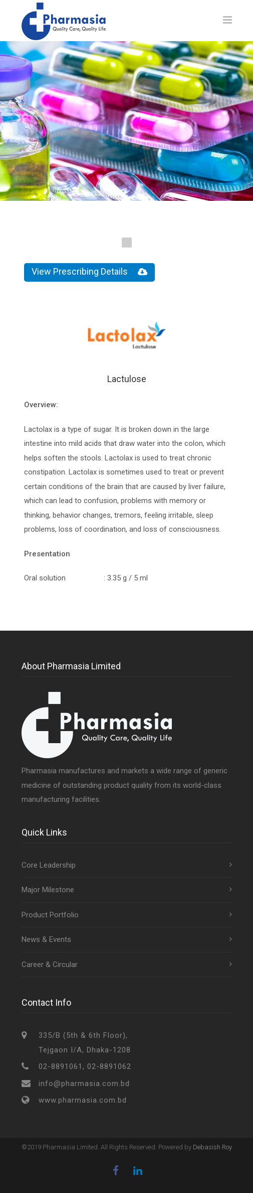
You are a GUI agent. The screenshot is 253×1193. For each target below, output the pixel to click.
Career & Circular (50, 964)
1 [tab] (127, 242)
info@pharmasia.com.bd (84, 1083)
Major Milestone (48, 889)
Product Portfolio (50, 914)
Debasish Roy (212, 1147)
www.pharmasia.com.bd (83, 1100)
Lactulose (126, 379)
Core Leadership (49, 865)
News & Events (46, 939)
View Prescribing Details (89, 272)
